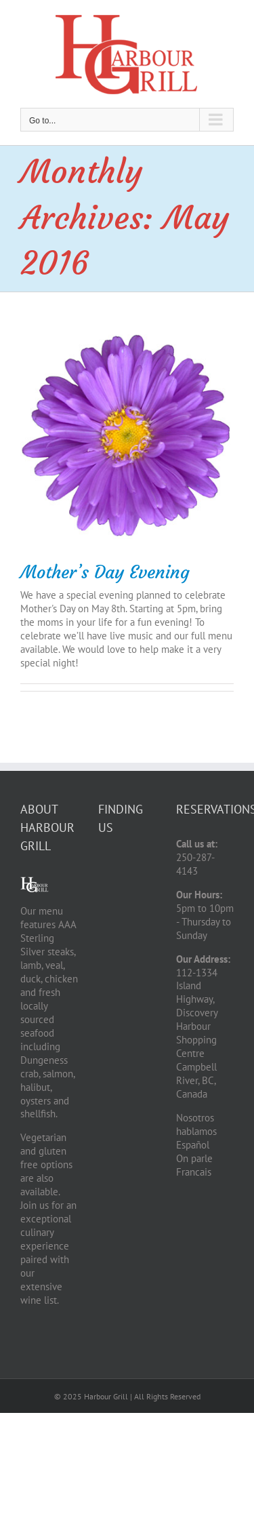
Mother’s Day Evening (105, 572)
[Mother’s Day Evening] (127, 436)
